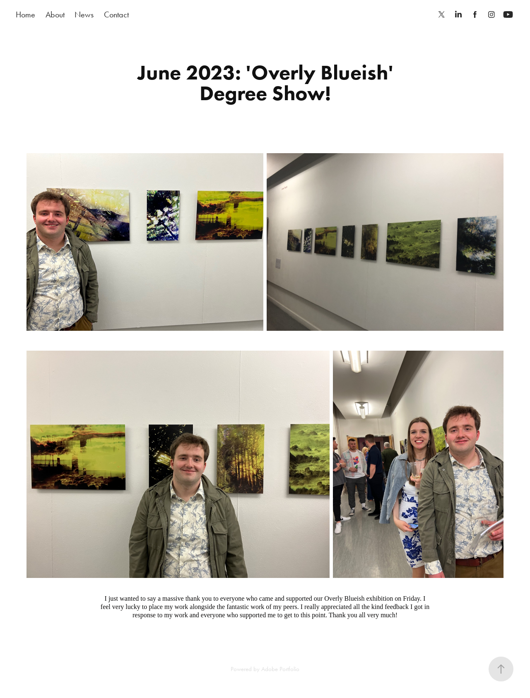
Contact (116, 14)
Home (25, 14)
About (55, 14)
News (84, 14)
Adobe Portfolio (280, 669)
